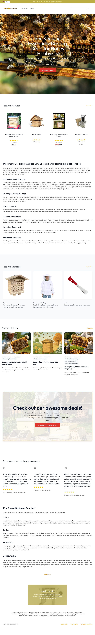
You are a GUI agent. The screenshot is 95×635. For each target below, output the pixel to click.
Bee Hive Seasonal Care (40, 359)
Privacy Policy (74, 624)
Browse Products (47, 70)
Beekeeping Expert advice (9, 359)
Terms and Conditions (86, 624)
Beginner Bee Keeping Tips (72, 359)
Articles (32, 8)
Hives (4, 303)
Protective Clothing (39, 303)
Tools (65, 303)
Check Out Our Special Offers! (47, 425)
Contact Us (64, 624)
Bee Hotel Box (36, 134)
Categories (24, 8)
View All (89, 105)
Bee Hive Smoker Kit (81, 134)
